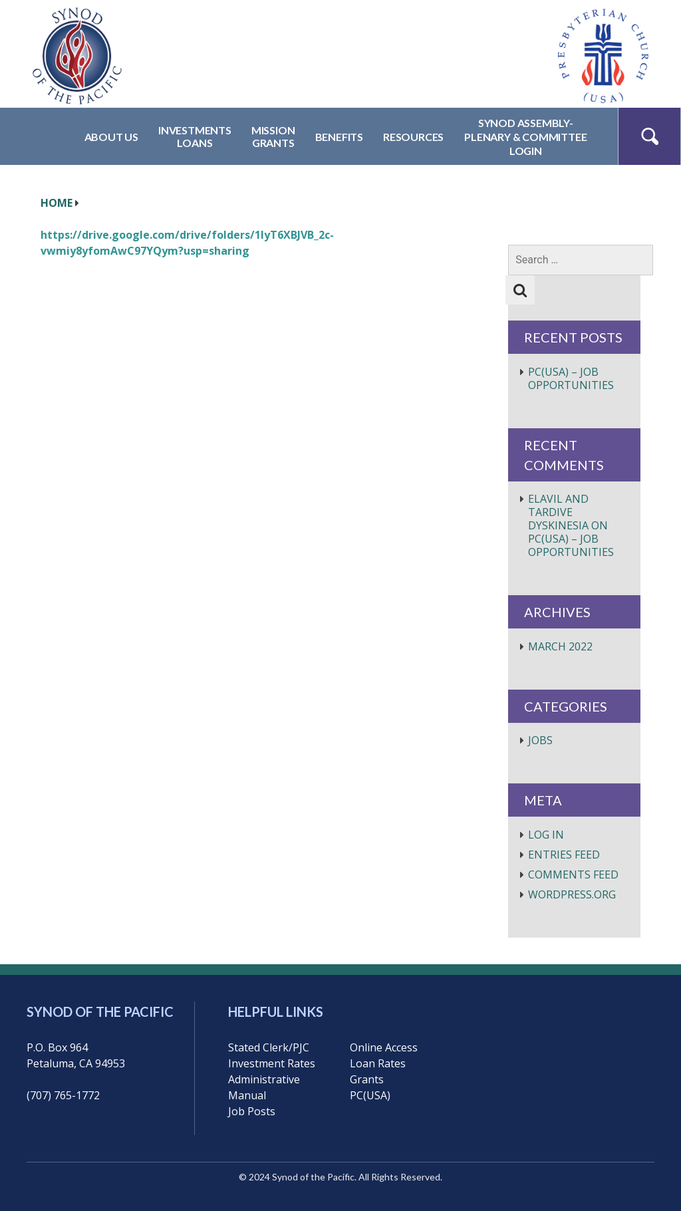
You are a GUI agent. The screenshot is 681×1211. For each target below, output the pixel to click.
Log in (546, 834)
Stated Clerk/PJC (268, 1047)
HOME (56, 203)
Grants (367, 1079)
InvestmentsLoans (194, 136)
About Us (111, 136)
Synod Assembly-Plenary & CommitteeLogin (525, 136)
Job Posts (251, 1111)
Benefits (339, 136)
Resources (413, 136)
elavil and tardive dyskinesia (558, 512)
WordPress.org (572, 894)
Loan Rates (378, 1063)
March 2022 (560, 646)
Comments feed (573, 874)
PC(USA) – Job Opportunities (571, 378)
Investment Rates (271, 1063)
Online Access (384, 1047)
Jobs (540, 740)
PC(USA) (370, 1095)
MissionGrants (273, 136)
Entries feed (564, 854)
